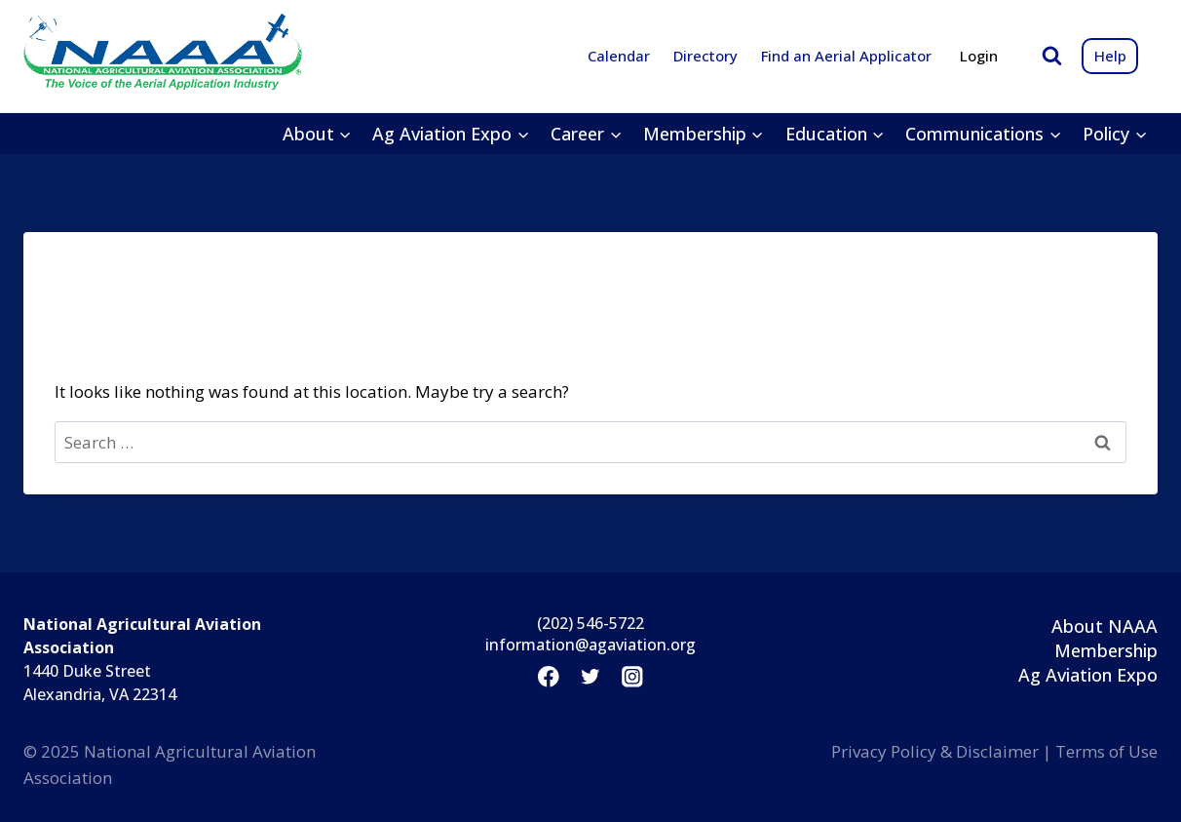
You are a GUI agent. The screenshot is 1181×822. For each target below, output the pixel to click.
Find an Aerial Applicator (846, 55)
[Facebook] (548, 677)
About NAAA (1104, 626)
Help (1110, 55)
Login (979, 55)
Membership (1106, 650)
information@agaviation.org (590, 644)
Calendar (619, 55)
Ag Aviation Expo (1088, 674)
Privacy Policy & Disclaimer (935, 751)
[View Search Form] (1052, 56)
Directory (705, 55)
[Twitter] (590, 677)
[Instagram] (633, 677)
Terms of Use (1106, 751)
